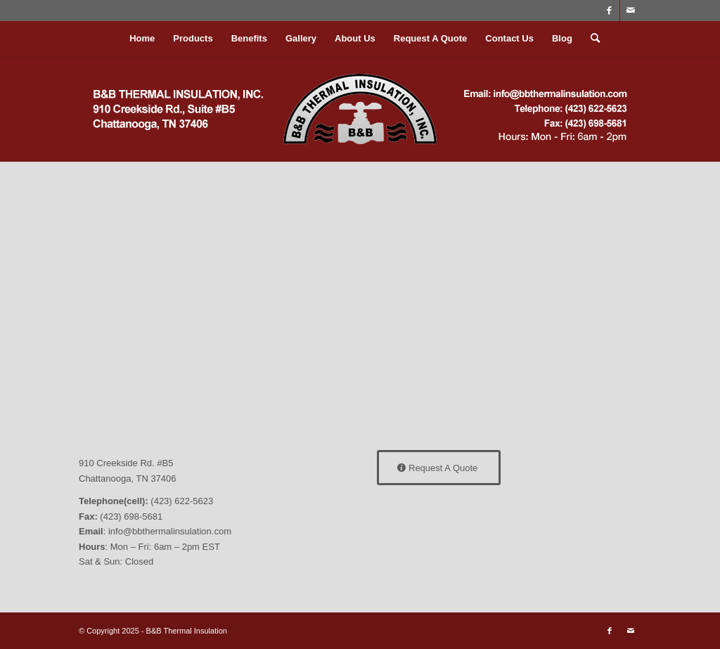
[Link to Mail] (630, 10)
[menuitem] (142, 38)
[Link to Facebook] (609, 10)
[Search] (590, 38)
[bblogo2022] (360, 109)
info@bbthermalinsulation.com (169, 531)
